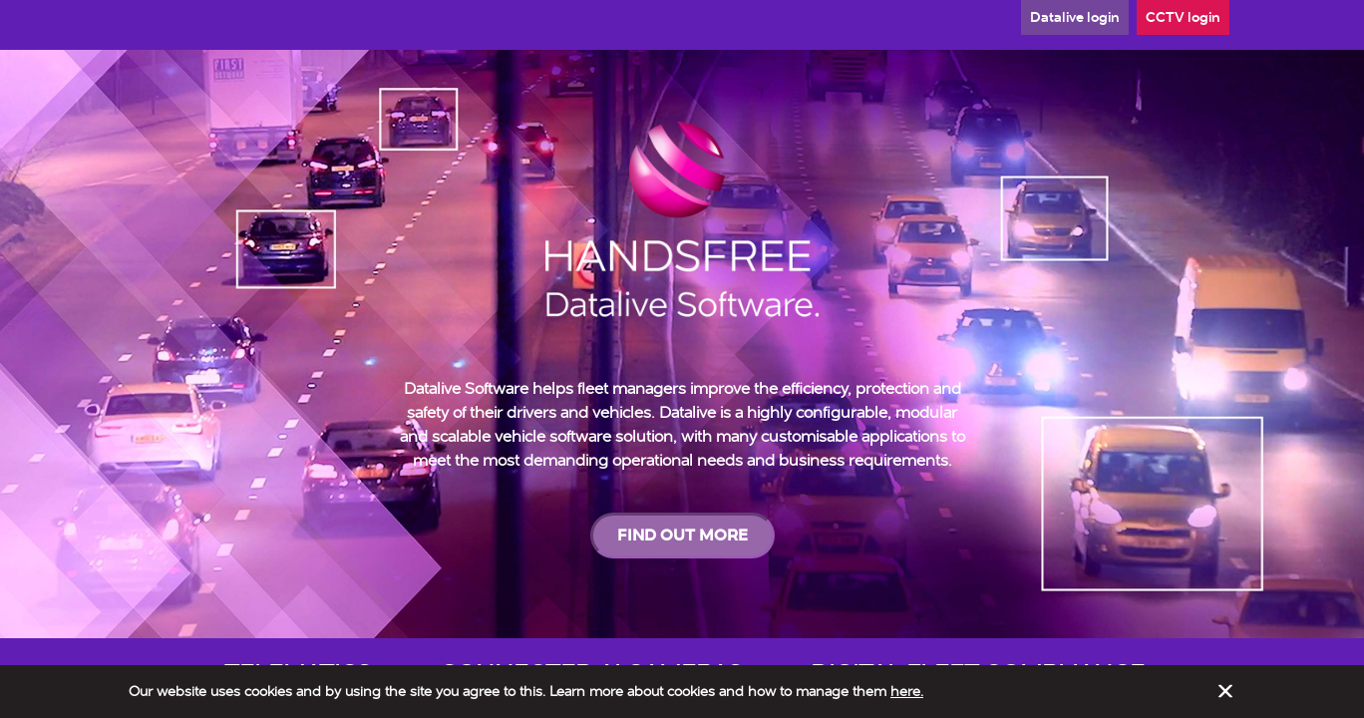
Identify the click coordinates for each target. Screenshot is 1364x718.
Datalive (1075, 17)
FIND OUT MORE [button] (682, 535)
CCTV (1183, 17)
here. (906, 691)
